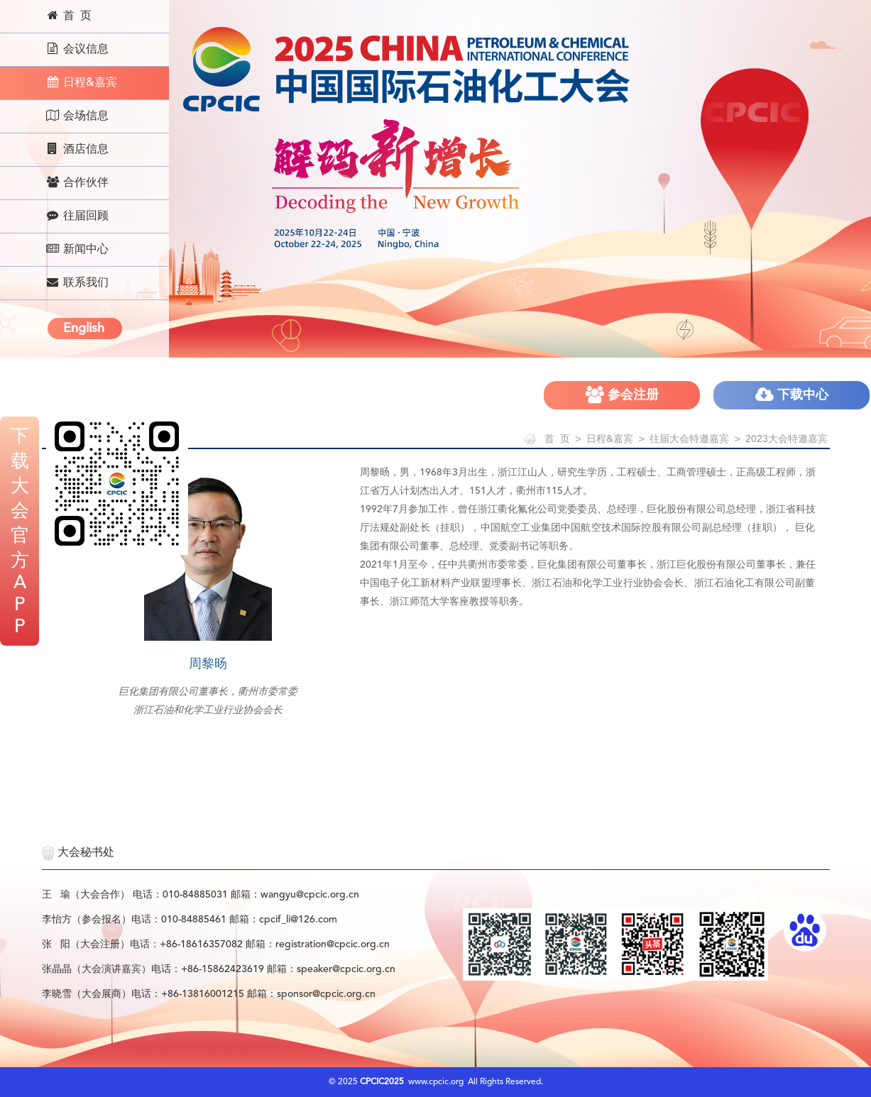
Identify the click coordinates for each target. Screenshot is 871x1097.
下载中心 (791, 395)
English (83, 328)
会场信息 (77, 115)
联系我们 (77, 282)
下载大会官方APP (20, 532)
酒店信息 (77, 149)
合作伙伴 (77, 182)
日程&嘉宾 (81, 82)
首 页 (68, 15)
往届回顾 (77, 215)
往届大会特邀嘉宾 (689, 439)
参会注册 (622, 395)
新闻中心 (77, 249)
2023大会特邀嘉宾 (786, 439)
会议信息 (77, 49)
